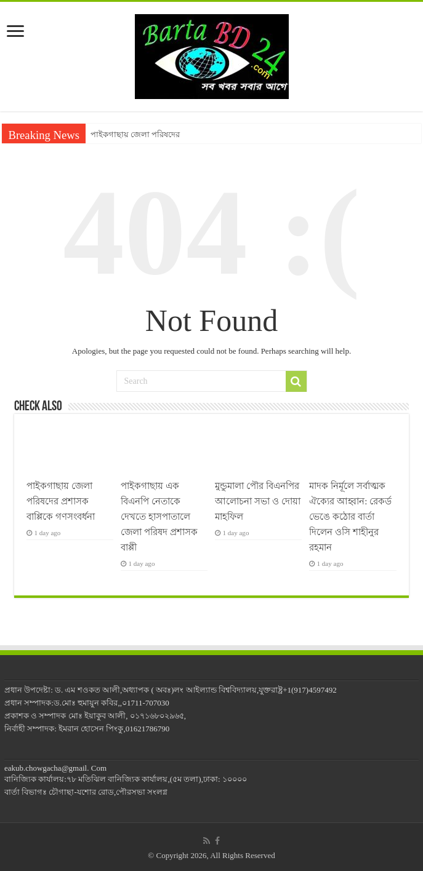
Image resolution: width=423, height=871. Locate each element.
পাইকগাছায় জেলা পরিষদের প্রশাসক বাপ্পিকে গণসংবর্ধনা (61, 501)
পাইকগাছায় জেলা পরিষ (130, 134)
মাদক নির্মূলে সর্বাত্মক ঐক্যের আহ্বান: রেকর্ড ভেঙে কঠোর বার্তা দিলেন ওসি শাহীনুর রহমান (350, 516)
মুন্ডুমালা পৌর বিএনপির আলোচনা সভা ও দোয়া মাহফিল (257, 501)
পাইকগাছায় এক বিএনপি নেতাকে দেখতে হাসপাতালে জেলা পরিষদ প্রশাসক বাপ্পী (159, 516)
